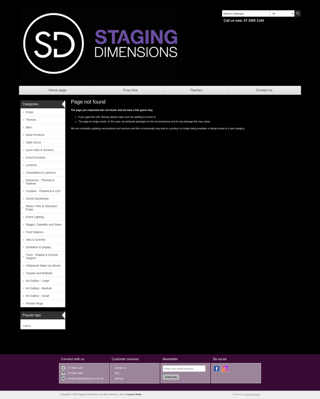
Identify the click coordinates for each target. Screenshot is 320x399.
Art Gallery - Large (37, 280)
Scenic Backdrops (37, 198)
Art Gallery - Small (37, 295)
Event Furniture (35, 157)
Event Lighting (35, 217)
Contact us (264, 90)
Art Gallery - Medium (39, 288)
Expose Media (134, 394)
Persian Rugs (34, 303)
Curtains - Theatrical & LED (43, 191)
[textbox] (246, 13)
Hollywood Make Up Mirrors (43, 265)
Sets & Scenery (36, 239)
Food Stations (34, 232)
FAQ (116, 373)
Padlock (27, 326)
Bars (29, 127)
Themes (196, 90)
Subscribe (171, 377)
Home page (58, 90)
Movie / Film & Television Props (41, 208)
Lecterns (31, 165)
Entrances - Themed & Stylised (40, 182)
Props (29, 112)
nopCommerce (252, 394)
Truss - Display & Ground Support (42, 256)
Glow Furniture (35, 134)
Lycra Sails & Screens (39, 150)
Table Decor (33, 142)
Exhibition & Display (38, 247)
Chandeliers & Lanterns (41, 172)
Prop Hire (130, 90)
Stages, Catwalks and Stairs (43, 224)
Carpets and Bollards (39, 273)
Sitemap (118, 378)
